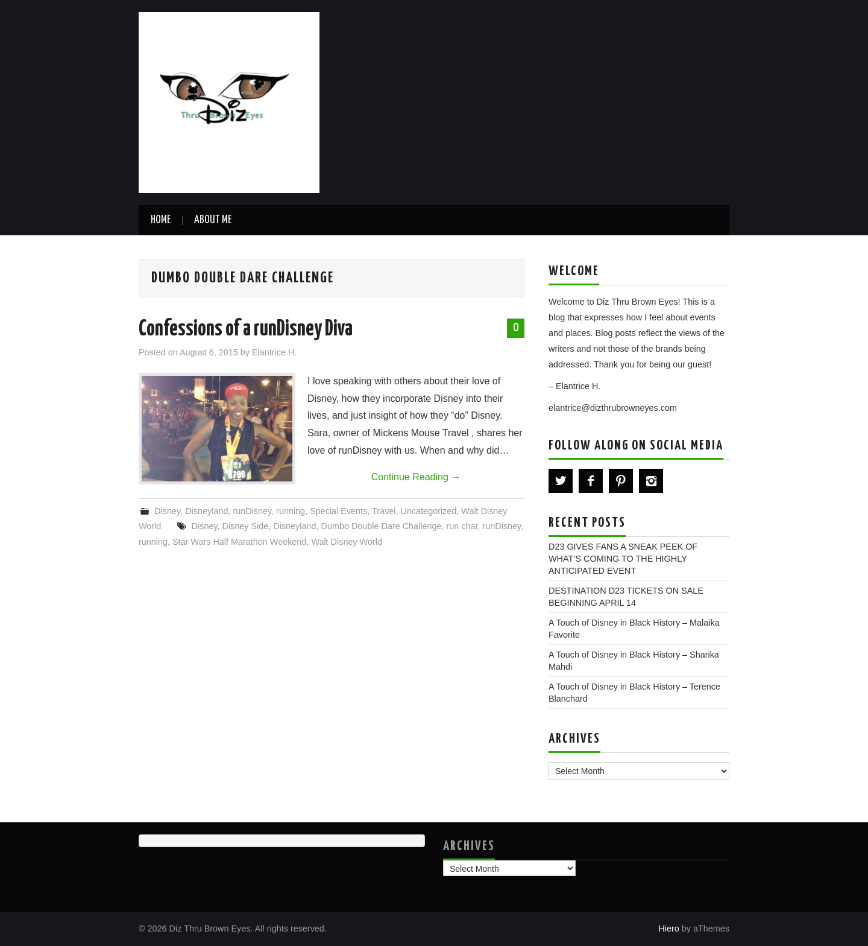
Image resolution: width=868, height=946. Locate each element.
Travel (383, 511)
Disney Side (245, 526)
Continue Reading (416, 477)
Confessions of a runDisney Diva (246, 329)
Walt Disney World (346, 542)
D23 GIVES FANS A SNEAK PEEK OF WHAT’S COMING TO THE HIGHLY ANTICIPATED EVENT (623, 559)
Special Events (338, 511)
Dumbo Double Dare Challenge (381, 526)
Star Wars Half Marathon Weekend (239, 542)
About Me (212, 220)
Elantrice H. (274, 352)
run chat (462, 526)
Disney (167, 511)
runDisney (252, 511)
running (290, 511)
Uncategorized (429, 511)
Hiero (668, 928)
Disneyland (206, 511)
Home (161, 220)
